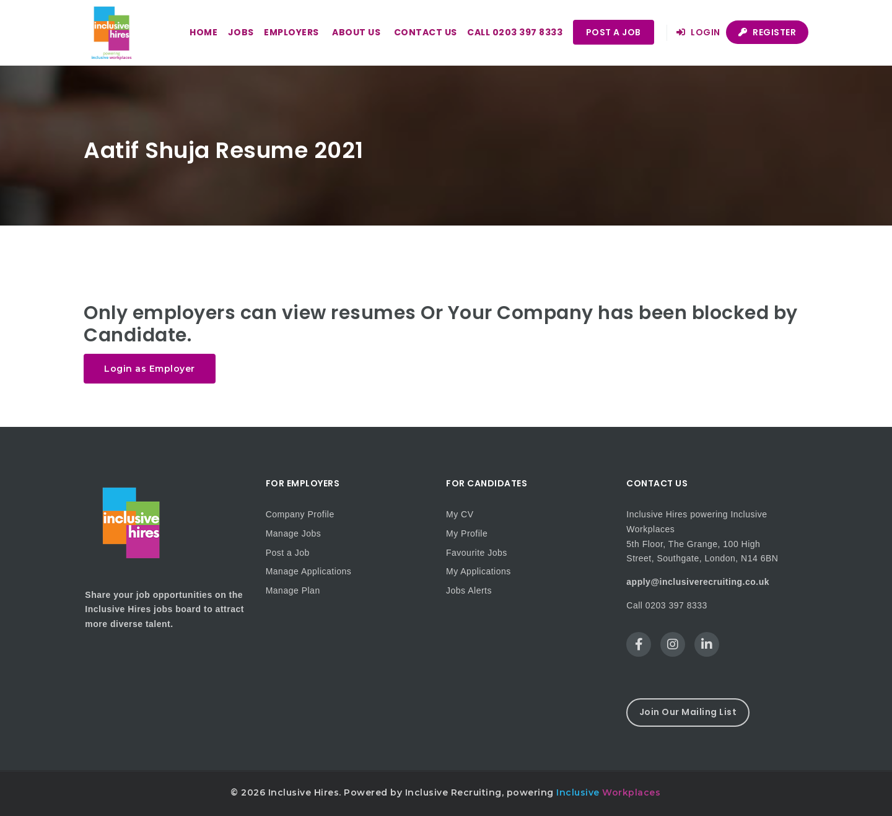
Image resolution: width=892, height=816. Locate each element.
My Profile (467, 533)
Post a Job (613, 32)
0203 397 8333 (676, 605)
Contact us (425, 32)
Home (203, 32)
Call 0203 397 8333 (514, 32)
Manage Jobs (293, 533)
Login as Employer (149, 368)
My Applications (478, 571)
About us (356, 32)
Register (767, 32)
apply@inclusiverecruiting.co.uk (697, 582)
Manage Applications (309, 571)
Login (698, 32)
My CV (460, 514)
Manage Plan (293, 590)
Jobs (241, 32)
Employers (291, 32)
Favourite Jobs (476, 553)
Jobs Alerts (469, 590)
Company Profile (300, 514)
